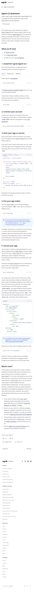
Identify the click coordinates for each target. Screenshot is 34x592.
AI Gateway (5, 471)
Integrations (5, 545)
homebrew (21, 58)
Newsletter (5, 568)
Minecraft (4, 519)
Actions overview (11, 421)
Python (14, 405)
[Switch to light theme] (28, 586)
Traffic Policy (18, 251)
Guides (4, 529)
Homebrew (14, 78)
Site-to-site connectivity (8, 500)
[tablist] (14, 155)
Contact (4, 563)
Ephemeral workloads (7, 497)
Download (5, 534)
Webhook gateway (7, 494)
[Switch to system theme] (25, 586)
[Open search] (29, 2)
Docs (3, 526)
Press (3, 571)
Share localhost (6, 508)
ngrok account (10, 52)
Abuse (4, 550)
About (4, 560)
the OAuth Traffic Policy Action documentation (16, 340)
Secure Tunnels (6, 476)
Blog (3, 566)
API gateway (5, 489)
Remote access (6, 505)
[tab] (3, 73)
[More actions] (32, 2)
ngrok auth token (12, 55)
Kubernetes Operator (7, 482)
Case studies (5, 542)
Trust (3, 540)
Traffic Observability (7, 479)
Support (4, 548)
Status (4, 553)
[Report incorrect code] (28, 83)
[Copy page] (6, 24)
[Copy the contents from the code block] (30, 83)
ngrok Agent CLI (17, 34)
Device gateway (6, 503)
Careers (4, 577)
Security (4, 537)
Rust (20, 405)
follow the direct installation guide (13, 90)
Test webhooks (6, 513)
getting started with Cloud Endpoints (21, 414)
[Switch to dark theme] (30, 586)
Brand (4, 574)
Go (10, 405)
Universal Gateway (7, 468)
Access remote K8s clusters (8, 516)
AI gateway (5, 492)
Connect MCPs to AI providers (8, 511)
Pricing (4, 531)
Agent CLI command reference (18, 426)
